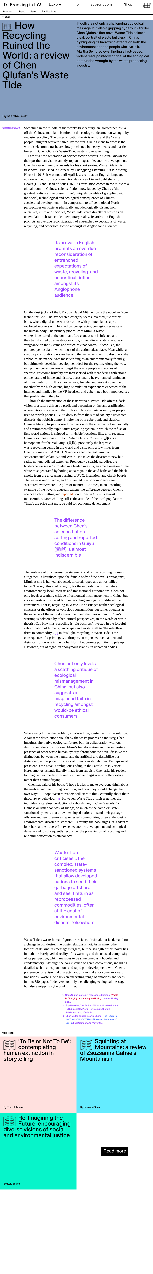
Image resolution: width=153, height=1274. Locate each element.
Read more (114, 1151)
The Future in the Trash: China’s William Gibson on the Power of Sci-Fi (91, 1019)
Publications (49, 11)
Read (22, 11)
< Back (6, 17)
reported (67, 494)
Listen (33, 11)
